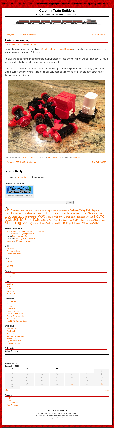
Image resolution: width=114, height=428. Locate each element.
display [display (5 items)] (95, 210)
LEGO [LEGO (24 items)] (49, 213)
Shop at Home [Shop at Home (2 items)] (100, 220)
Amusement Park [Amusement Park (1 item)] (30, 210)
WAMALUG (11, 294)
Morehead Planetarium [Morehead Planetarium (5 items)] (76, 216)
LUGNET (10, 276)
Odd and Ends (33, 157)
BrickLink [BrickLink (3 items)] (40, 210)
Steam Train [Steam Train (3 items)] (45, 223)
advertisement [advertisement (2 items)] (18, 211)
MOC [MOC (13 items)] (41, 216)
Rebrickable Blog (13, 251)
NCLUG (10, 289)
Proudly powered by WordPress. (57, 418)
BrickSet (10, 306)
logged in (21, 177)
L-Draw (9, 261)
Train (59, 157)
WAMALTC (11, 291)
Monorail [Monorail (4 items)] (58, 216)
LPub (9, 264)
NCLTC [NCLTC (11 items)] (99, 216)
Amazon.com (12, 329)
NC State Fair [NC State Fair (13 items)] (29, 220)
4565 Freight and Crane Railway (56, 49)
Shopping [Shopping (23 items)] (13, 223)
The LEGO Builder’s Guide (17, 321)
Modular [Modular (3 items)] (49, 217)
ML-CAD (10, 266)
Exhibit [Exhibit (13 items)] (10, 213)
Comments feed (13, 403)
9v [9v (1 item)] (5, 210)
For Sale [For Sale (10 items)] (25, 213)
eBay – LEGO (12, 338)
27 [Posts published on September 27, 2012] (72, 384)
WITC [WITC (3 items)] (96, 223)
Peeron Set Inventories (15, 316)
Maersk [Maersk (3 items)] (33, 217)
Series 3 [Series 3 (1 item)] (87, 220)
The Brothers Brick (14, 253)
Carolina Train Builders (57, 10)
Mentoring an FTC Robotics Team (31, 231)
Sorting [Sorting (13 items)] (27, 223)
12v (48, 157)
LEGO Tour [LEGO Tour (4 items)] (24, 216)
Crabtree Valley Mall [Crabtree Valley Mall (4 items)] (79, 210)
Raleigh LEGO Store (15, 343)
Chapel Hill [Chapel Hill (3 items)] (50, 210)
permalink (76, 157)
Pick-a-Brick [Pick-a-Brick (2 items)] (48, 220)
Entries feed (11, 400)
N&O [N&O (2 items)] (92, 217)
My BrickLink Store (14, 341)
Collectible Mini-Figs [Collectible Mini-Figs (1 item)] (62, 210)
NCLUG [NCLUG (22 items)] (11, 219)
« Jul (6, 390)
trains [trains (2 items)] (78, 223)
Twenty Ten (71, 415)
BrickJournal (11, 304)
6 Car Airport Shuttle (23, 241)
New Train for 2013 (100, 35)
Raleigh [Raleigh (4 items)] (72, 220)
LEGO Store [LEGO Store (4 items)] (11, 216)
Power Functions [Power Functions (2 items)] (60, 220)
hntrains (10, 241)
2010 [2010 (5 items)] (9, 210)
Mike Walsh (34, 44)
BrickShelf (11, 309)
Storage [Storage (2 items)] (54, 223)
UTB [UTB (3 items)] (83, 223)
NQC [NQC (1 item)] (41, 220)
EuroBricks (11, 274)
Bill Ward (10, 249)
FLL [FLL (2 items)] (16, 214)
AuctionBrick (11, 331)
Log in (9, 398)
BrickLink (10, 333)
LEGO (25, 157)
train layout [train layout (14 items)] (66, 223)
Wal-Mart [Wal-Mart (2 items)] (89, 223)
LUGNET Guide (13, 311)
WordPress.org (12, 405)
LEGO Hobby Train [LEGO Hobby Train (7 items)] (67, 213)
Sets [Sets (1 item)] (92, 220)
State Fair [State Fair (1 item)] (36, 223)
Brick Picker (11, 301)
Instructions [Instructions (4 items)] (37, 213)
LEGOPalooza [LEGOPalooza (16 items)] (90, 213)
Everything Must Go (26, 234)
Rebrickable (11, 318)
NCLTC (9, 286)
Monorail (54, 157)
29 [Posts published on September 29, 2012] (102, 384)
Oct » (107, 390)
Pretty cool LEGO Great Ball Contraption (20, 35)
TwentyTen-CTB (42, 415)
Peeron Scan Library (15, 314)
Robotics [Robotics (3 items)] (80, 220)
